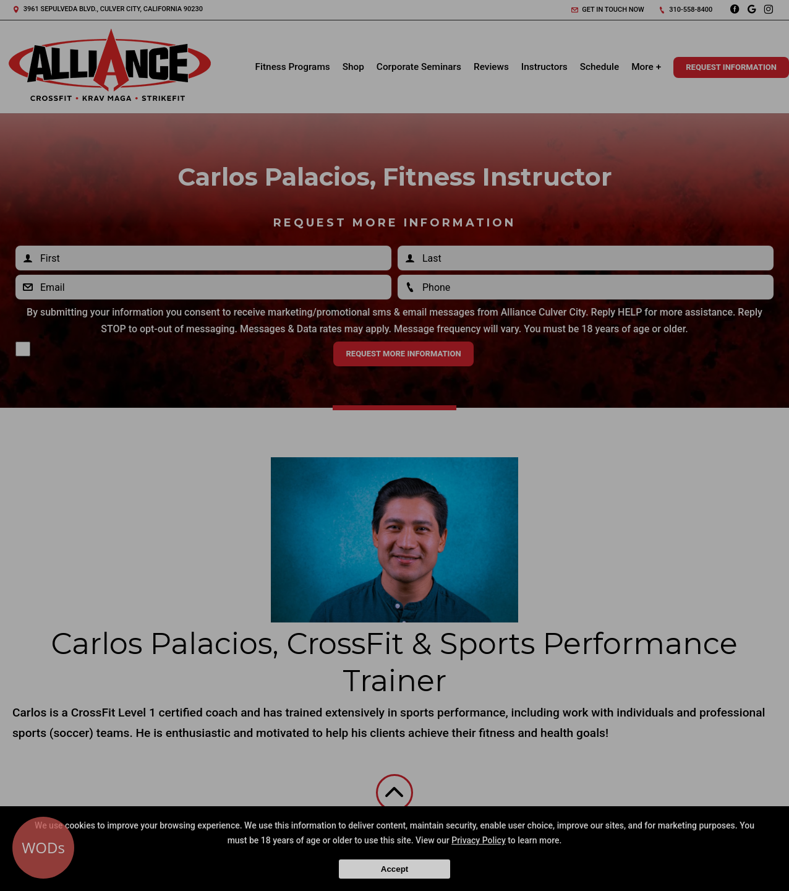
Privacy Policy (478, 840)
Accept (394, 869)
